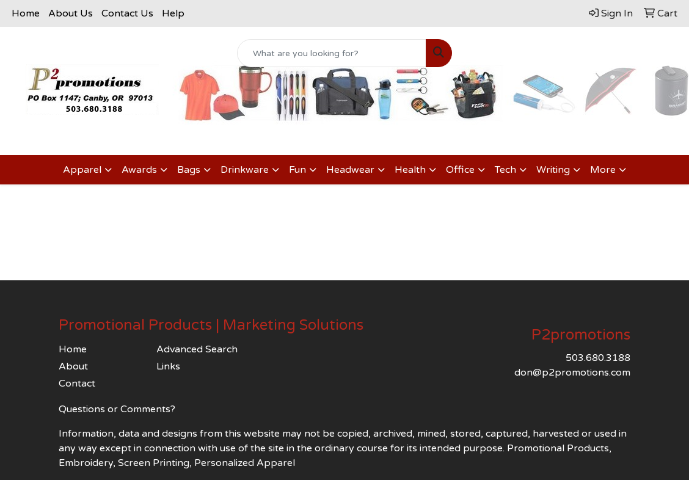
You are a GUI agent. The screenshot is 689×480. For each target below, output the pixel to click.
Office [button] (460, 170)
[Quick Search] (331, 53)
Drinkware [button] (245, 170)
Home (26, 13)
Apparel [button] (82, 170)
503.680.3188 (598, 358)
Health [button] (410, 170)
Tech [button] (505, 170)
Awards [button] (139, 170)
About (73, 366)
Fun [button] (297, 170)
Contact (77, 383)
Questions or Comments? (117, 409)
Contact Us (127, 13)
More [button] (603, 170)
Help (173, 13)
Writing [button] (553, 170)
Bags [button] (188, 170)
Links (168, 366)
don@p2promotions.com (572, 372)
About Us (70, 13)
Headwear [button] (350, 170)
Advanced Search (197, 349)
